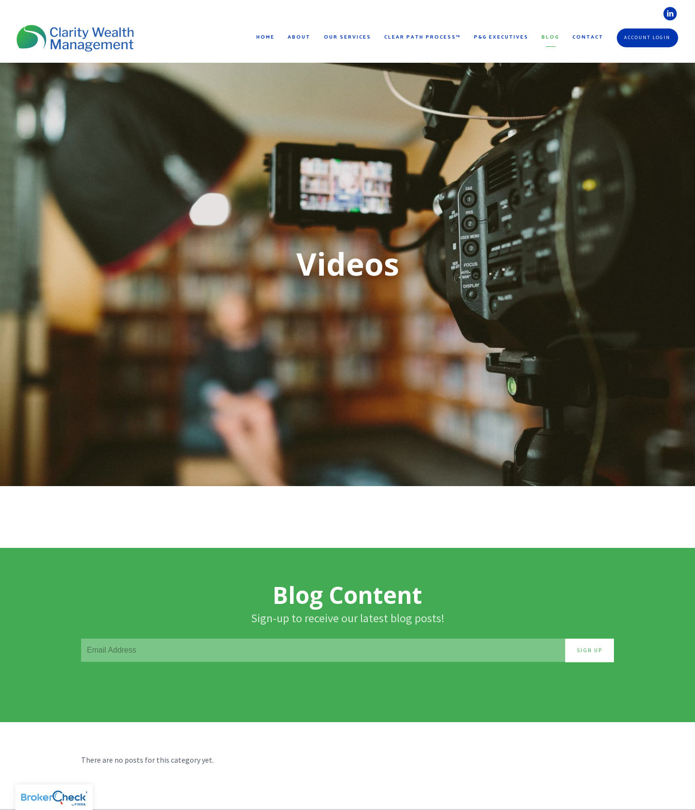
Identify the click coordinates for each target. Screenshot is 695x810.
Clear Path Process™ (422, 37)
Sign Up (589, 650)
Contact (587, 37)
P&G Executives (501, 37)
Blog (550, 37)
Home (265, 37)
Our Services (347, 37)
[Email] (323, 650)
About (299, 37)
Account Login (647, 37)
